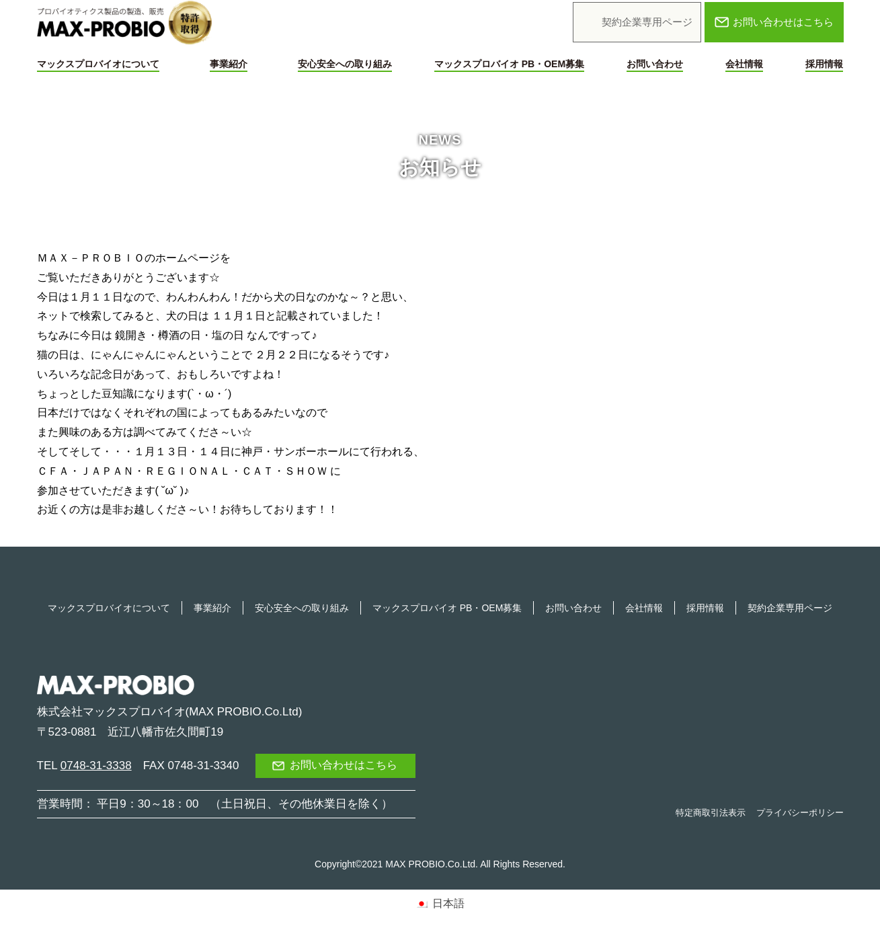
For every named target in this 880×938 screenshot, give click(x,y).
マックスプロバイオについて (98, 63)
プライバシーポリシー (800, 813)
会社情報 (744, 63)
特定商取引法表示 (711, 813)
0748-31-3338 (96, 765)
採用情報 (824, 63)
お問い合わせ (655, 63)
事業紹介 (228, 63)
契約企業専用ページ (790, 607)
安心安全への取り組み (345, 63)
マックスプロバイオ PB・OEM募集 (509, 63)
